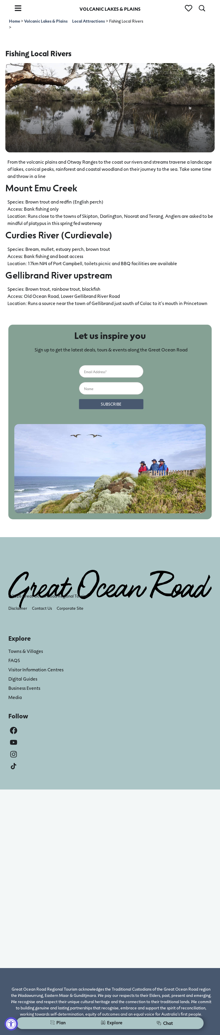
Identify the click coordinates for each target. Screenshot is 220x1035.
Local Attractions (88, 21)
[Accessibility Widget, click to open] (11, 1024)
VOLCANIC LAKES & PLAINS (110, 8)
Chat (165, 1023)
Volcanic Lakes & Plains (46, 21)
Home (15, 21)
